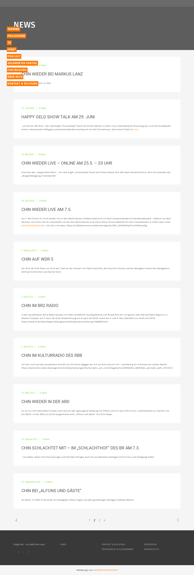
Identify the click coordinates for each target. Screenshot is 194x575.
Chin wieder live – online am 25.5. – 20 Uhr (66, 163)
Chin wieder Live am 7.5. (46, 209)
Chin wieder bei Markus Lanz (52, 74)
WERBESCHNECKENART (105, 570)
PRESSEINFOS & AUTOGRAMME (117, 549)
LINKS (63, 544)
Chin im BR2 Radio (40, 305)
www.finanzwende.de (32, 225)
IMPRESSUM (150, 544)
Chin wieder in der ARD (45, 401)
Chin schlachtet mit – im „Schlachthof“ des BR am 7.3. (80, 447)
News (43, 65)
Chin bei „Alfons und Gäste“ (51, 490)
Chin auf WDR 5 (37, 259)
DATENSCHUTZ (151, 549)
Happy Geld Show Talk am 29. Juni (58, 116)
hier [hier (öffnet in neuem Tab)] (136, 129)
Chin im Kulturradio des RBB (51, 355)
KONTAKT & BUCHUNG (113, 544)
